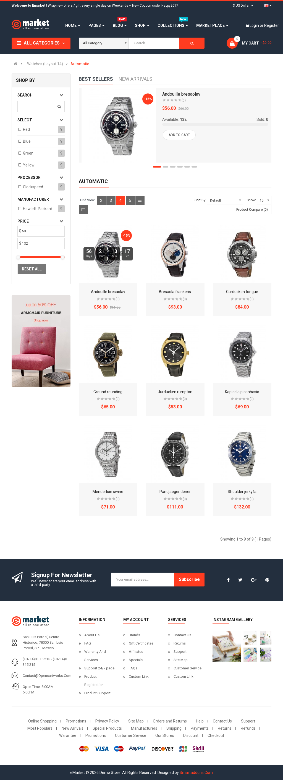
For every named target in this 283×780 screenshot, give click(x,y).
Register (271, 25)
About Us (91, 635)
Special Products (107, 728)
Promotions (76, 721)
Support (180, 651)
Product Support (97, 693)
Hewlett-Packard (37, 209)
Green (28, 153)
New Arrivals (72, 728)
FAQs (133, 668)
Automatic (79, 64)
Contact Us (182, 635)
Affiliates (136, 651)
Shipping (174, 728)
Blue (27, 141)
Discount (190, 735)
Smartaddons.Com (196, 772)
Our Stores (164, 735)
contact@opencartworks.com (47, 676)
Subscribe (189, 579)
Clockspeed (33, 187)
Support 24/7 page (99, 668)
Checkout (216, 735)
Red (26, 129)
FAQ (87, 643)
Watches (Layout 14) (45, 64)
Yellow (29, 165)
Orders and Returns (170, 721)
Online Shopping (42, 721)
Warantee (67, 735)
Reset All (32, 269)
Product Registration (94, 680)
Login (255, 25)
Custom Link (139, 676)
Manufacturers (144, 728)
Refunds (248, 728)
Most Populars (40, 728)
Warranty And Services (95, 655)
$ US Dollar (243, 5)
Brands (134, 635)
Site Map (181, 660)
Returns (180, 643)
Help (200, 721)
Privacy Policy (107, 721)
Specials (136, 660)
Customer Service (187, 668)
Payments (200, 728)
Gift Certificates (141, 643)
